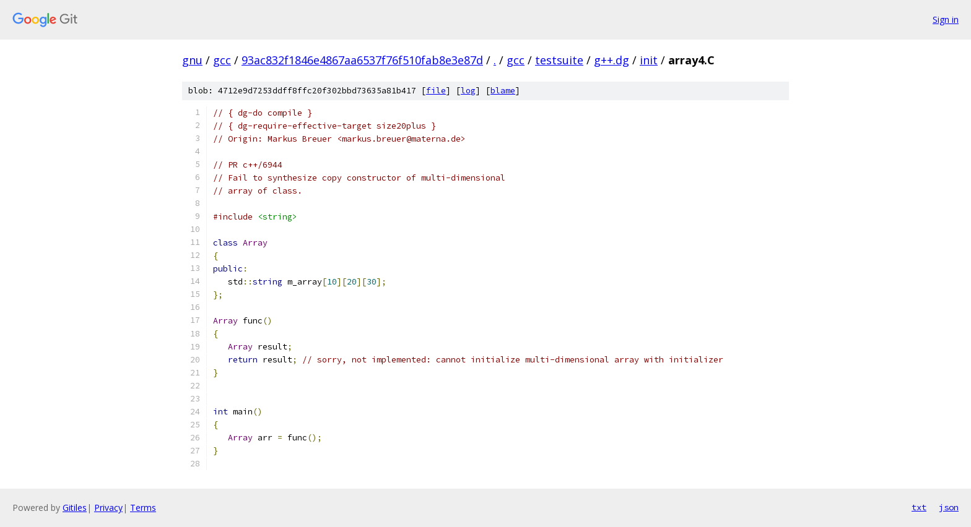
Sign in (946, 19)
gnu (192, 60)
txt (919, 507)
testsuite (559, 60)
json (949, 507)
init (649, 60)
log (468, 90)
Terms (143, 507)
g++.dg (611, 60)
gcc (222, 60)
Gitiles (75, 507)
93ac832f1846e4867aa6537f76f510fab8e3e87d (362, 60)
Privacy (108, 507)
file (436, 90)
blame (502, 90)
